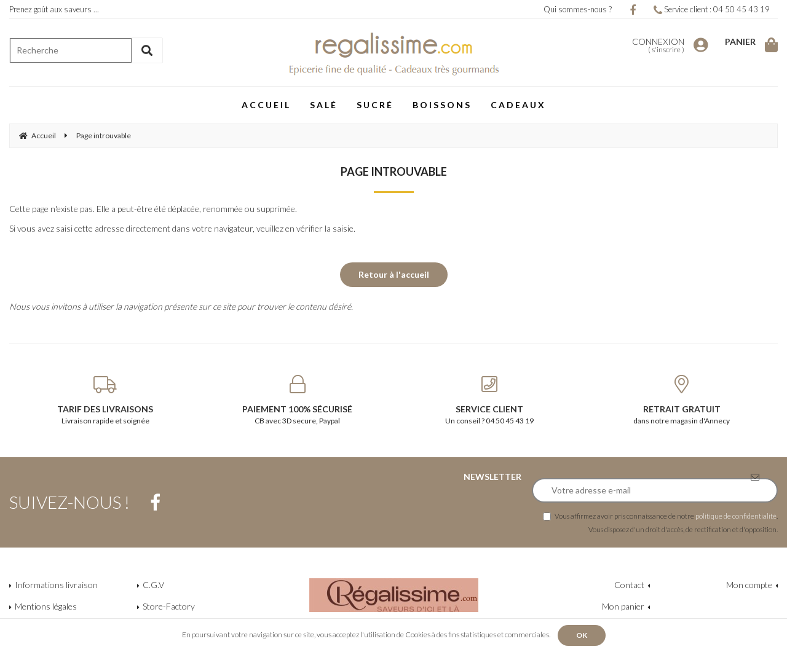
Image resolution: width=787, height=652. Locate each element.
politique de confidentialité (736, 515)
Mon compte (749, 584)
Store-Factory (169, 606)
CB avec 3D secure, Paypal (297, 400)
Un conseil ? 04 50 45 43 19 (489, 400)
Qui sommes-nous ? (578, 9)
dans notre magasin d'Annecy (682, 400)
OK (581, 635)
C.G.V (153, 584)
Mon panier (623, 606)
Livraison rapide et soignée (105, 400)
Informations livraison (56, 584)
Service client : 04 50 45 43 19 (712, 9)
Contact (629, 584)
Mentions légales (46, 606)
